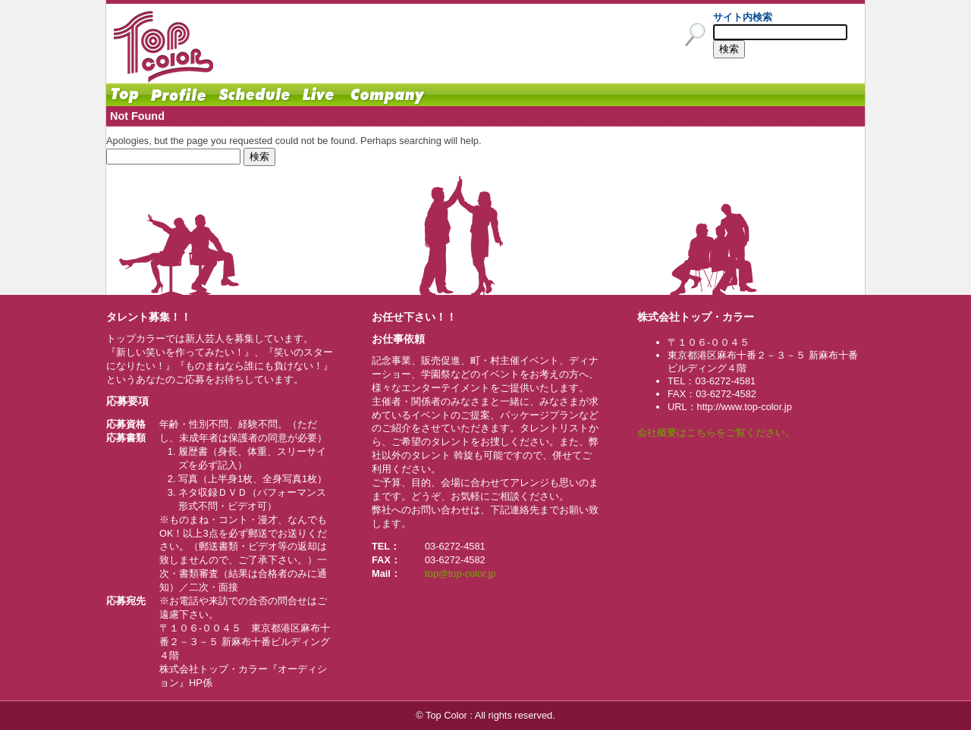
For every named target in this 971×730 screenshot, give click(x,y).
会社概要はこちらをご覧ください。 (716, 432)
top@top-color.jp (460, 573)
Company (386, 94)
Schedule (254, 94)
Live (318, 94)
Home (125, 94)
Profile (178, 94)
